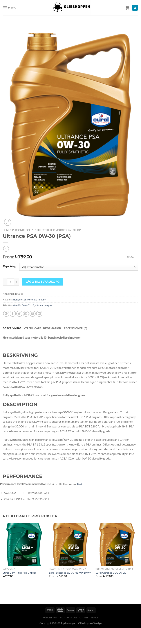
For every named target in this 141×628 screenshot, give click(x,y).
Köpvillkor (50, 617)
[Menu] (9, 7)
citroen (39, 305)
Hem (6, 230)
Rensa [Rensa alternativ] (130, 257)
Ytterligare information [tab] (42, 328)
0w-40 (17, 305)
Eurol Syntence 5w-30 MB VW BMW (70, 572)
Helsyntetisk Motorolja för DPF (59, 230)
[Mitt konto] (135, 8)
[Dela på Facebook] (13, 314)
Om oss (83, 617)
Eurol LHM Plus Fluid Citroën (20, 572)
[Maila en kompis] (26, 314)
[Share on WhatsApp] (6, 314)
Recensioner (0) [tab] (75, 328)
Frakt (94, 617)
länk (79, 484)
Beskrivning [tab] (12, 328)
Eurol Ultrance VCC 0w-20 (110, 572)
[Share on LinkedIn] (39, 314)
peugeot (48, 305)
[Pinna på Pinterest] (33, 314)
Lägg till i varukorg (43, 281)
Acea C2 (26, 305)
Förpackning (9, 266)
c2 (33, 305)
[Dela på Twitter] (19, 314)
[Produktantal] (10, 282)
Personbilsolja (22, 230)
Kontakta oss (68, 617)
